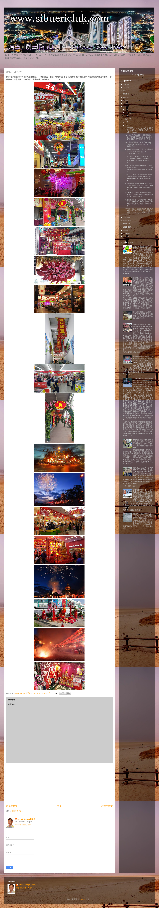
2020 (125, 97)
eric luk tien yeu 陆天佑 (26, 819)
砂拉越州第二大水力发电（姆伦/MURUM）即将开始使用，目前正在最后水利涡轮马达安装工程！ (143, 315)
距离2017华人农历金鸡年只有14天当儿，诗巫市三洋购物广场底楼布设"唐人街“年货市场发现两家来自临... (138, 159)
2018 (125, 103)
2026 (125, 84)
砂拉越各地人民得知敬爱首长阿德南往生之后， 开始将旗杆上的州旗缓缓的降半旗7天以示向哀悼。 (139, 194)
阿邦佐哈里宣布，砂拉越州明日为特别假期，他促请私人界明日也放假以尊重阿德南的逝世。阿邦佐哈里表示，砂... (139, 203)
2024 (125, 88)
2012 (125, 230)
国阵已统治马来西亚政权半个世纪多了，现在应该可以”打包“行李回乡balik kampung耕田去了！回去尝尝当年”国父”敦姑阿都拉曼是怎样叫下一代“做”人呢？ (143, 519)
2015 (125, 221)
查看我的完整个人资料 (23, 825)
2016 (125, 217)
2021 (125, 94)
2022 (125, 91)
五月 (127, 116)
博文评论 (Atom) (18, 811)
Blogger (83, 899)
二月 (127, 122)
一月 (127, 125)
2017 (125, 107)
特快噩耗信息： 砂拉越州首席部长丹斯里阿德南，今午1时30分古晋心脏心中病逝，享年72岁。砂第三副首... (139, 211)
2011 (125, 233)
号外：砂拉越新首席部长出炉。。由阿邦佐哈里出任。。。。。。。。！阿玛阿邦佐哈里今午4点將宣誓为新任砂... (139, 168)
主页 (59, 806)
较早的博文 (107, 806)
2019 (125, 100)
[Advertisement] (59, 783)
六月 (127, 113)
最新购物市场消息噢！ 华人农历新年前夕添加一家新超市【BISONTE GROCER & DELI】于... (139, 151)
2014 (125, 224)
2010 (125, 236)
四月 (127, 119)
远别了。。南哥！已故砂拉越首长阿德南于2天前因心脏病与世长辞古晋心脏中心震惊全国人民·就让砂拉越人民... (138, 177)
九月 (127, 109)
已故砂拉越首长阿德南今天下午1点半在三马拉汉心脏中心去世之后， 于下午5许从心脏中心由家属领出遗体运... (139, 186)
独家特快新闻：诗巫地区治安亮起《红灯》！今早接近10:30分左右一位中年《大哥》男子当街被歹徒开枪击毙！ (143, 443)
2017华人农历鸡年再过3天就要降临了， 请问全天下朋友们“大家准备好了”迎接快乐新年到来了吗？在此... (138, 137)
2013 (125, 227)
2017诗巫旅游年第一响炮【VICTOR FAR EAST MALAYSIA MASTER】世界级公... (138, 144)
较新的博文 (12, 806)
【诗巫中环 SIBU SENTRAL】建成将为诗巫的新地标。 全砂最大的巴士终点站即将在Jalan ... (139, 130)
